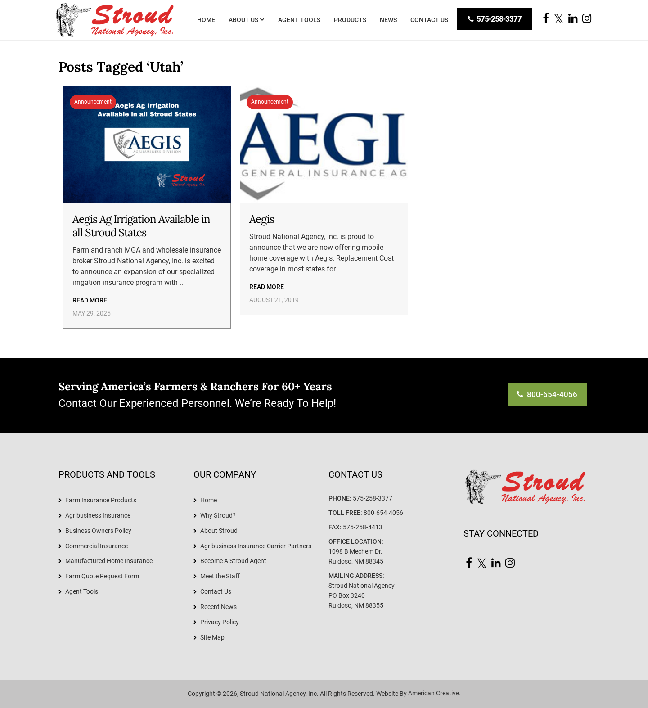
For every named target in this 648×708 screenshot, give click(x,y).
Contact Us (215, 591)
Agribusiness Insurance (97, 515)
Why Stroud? (218, 515)
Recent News (218, 607)
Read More (89, 300)
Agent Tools (81, 591)
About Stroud (219, 530)
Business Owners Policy (98, 530)
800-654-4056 (383, 512)
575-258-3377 (494, 19)
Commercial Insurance (96, 546)
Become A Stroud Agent (233, 561)
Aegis (261, 219)
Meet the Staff (220, 576)
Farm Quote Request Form (102, 576)
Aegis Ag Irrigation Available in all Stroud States (141, 225)
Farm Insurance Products (100, 500)
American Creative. (434, 694)
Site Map (212, 637)
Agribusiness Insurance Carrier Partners (255, 546)
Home (208, 500)
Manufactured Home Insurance (109, 561)
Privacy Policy (219, 622)
